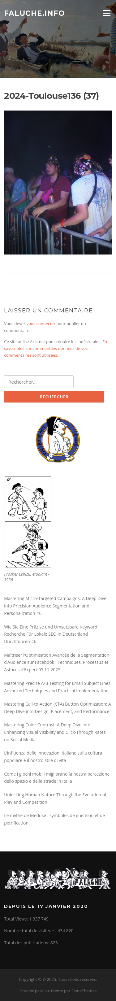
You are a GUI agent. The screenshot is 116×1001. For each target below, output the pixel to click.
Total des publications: (27, 943)
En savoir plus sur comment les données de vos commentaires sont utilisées (55, 348)
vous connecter (40, 323)
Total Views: (16, 919)
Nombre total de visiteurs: (31, 931)
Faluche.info (34, 13)
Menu (106, 13)
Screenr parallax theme (41, 991)
